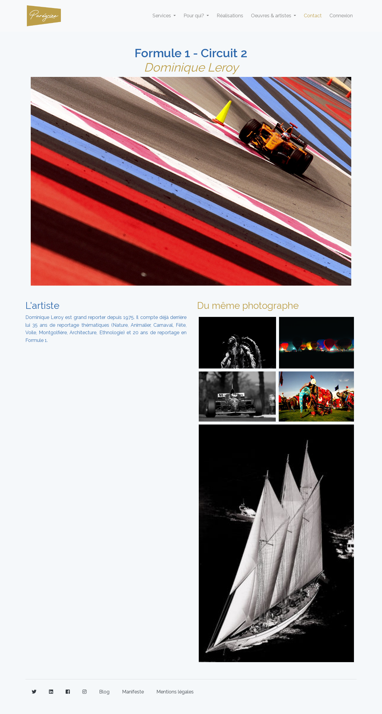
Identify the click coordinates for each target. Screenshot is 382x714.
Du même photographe (248, 305)
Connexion (341, 15)
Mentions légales (175, 692)
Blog (104, 692)
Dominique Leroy (191, 67)
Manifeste (133, 692)
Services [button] (162, 15)
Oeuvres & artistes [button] (271, 15)
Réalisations (230, 15)
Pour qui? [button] (194, 15)
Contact (313, 15)
